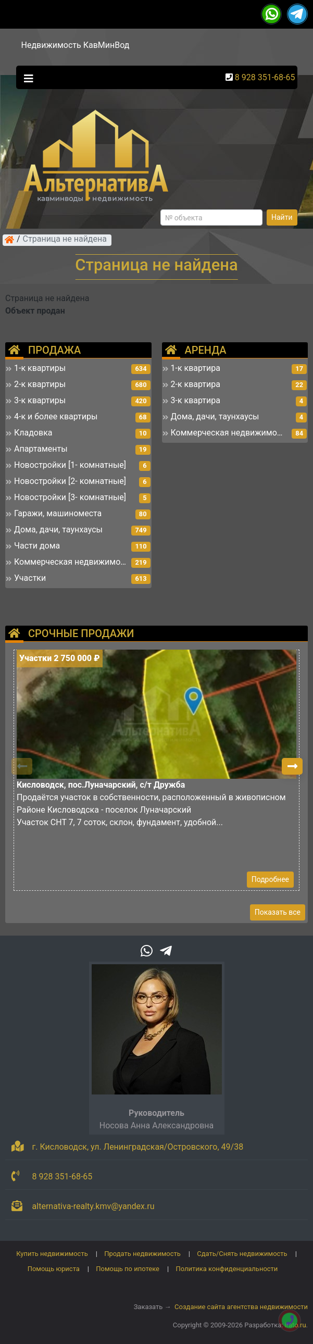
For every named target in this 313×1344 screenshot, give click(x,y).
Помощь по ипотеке (127, 1269)
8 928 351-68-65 (265, 77)
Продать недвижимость (142, 1254)
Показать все (278, 912)
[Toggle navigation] (26, 77)
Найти (282, 217)
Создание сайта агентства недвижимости (241, 1307)
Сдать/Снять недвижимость (242, 1254)
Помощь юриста (54, 1269)
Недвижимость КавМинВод (75, 45)
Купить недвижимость (52, 1254)
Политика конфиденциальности (227, 1269)
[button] (292, 766)
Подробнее (270, 879)
